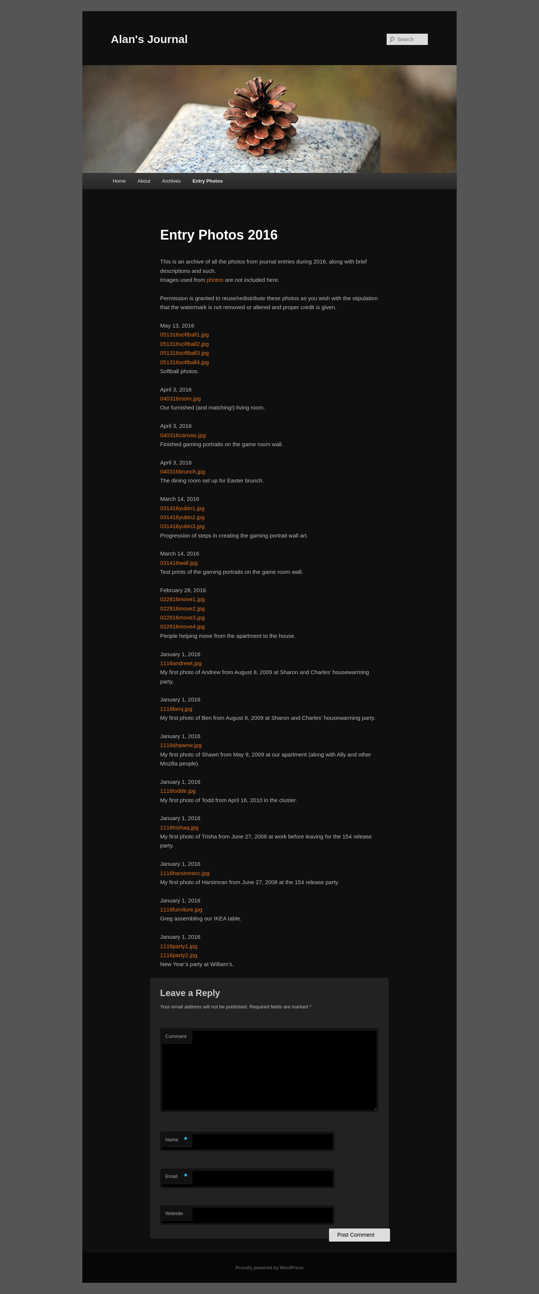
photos (215, 280)
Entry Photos (207, 181)
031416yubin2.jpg (182, 517)
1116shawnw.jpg (181, 745)
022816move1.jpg (182, 599)
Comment (175, 1036)
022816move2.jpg (182, 608)
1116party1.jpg (178, 946)
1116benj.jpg (176, 709)
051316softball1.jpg (184, 334)
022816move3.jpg (182, 617)
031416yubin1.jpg (182, 508)
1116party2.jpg (178, 955)
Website (174, 1213)
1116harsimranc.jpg (185, 873)
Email (176, 1176)
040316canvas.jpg (183, 435)
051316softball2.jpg (184, 344)
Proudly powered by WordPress (269, 1267)
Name (176, 1140)
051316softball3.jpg (184, 353)
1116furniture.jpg (181, 909)
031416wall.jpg (179, 563)
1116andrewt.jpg (181, 663)
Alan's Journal (149, 39)
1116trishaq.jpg (179, 827)
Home (119, 181)
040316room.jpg (180, 398)
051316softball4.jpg (184, 362)
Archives (171, 181)
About (143, 181)
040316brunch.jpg (182, 471)
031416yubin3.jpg (182, 526)
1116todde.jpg (178, 791)
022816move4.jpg (182, 626)
